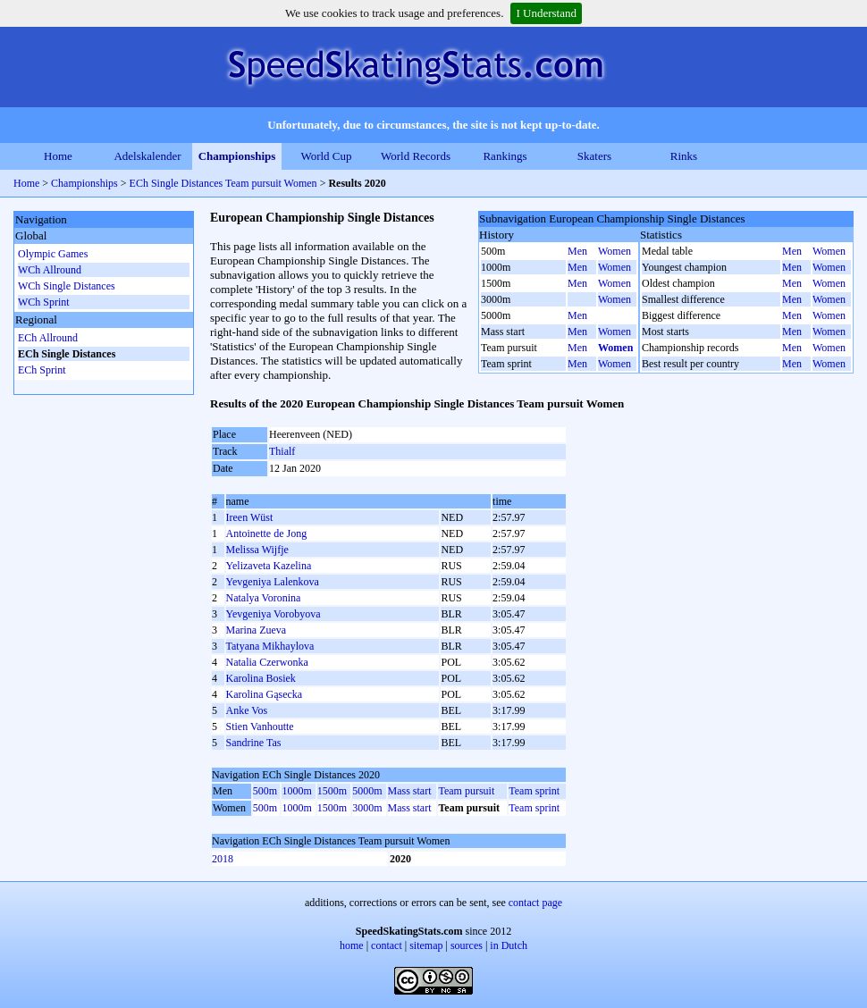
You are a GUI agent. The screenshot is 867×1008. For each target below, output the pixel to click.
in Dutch (508, 945)
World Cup (325, 156)
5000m (367, 791)
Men (577, 251)
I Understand (546, 13)
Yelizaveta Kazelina (269, 565)
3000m (367, 808)
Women (614, 251)
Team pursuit (466, 791)
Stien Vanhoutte (260, 726)
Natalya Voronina (263, 598)
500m (265, 791)
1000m (296, 791)
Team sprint (534, 791)
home (352, 945)
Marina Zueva (256, 630)
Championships (237, 156)
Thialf (282, 451)
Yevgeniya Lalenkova (272, 581)
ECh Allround (48, 338)
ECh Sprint (42, 370)
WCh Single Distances (66, 286)
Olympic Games (53, 254)
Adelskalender (147, 156)
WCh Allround (49, 270)
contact (386, 945)
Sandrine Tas (254, 742)
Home (58, 156)
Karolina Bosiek (261, 678)
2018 (222, 859)
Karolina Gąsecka (264, 694)
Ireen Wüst (250, 517)
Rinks (683, 156)
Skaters (594, 156)
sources (466, 945)
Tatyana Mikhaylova (270, 646)
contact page (535, 902)
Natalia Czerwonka (267, 662)
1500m (332, 791)
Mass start (410, 791)
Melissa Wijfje (257, 549)
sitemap (425, 945)
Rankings (504, 156)
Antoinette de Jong (266, 533)
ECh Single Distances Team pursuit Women (223, 183)
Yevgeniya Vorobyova (273, 614)
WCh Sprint (44, 302)
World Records (415, 156)
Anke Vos (247, 710)
